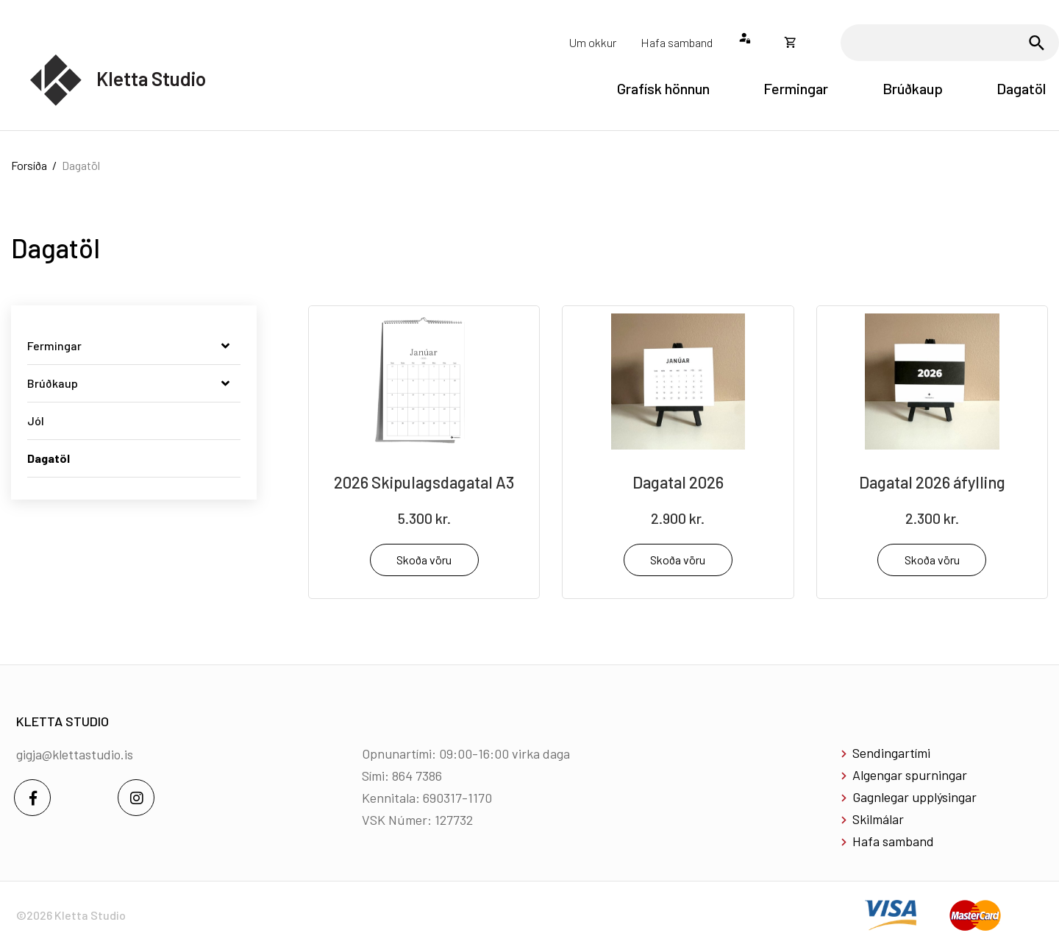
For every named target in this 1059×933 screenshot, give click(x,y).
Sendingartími (891, 753)
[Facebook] (32, 797)
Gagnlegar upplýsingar (914, 797)
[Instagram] (136, 797)
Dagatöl (81, 165)
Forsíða (29, 165)
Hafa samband (893, 841)
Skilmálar (878, 819)
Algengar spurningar (909, 775)
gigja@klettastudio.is (74, 754)
